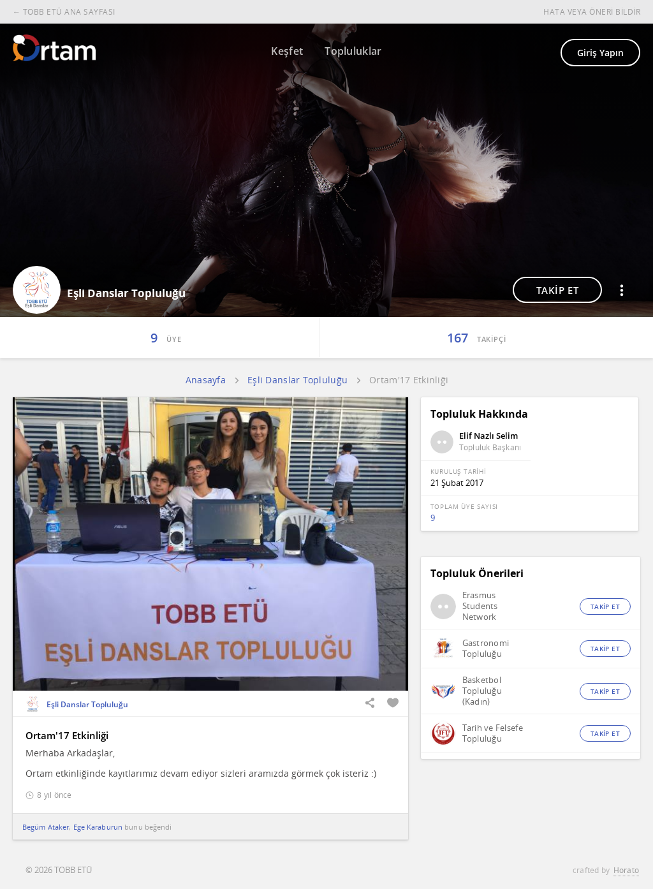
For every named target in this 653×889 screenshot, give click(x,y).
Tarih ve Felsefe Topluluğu (492, 733)
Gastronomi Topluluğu (486, 648)
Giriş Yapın (600, 53)
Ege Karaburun (97, 827)
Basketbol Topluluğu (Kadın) (482, 691)
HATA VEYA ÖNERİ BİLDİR (591, 11)
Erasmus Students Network (480, 606)
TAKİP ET (557, 290)
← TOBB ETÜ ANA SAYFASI (64, 11)
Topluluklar (353, 51)
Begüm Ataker (45, 827)
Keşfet (287, 51)
